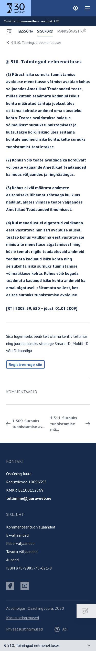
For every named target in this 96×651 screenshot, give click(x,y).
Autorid (12, 559)
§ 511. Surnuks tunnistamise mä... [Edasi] (71, 423)
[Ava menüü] (9, 31)
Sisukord (45, 31)
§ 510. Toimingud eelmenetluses (33, 42)
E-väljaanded (17, 535)
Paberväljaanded (20, 543)
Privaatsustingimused (24, 629)
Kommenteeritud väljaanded (30, 527)
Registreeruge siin (25, 364)
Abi (60, 629)
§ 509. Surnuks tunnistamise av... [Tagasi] (24, 423)
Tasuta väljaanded (22, 551)
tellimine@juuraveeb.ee (28, 498)
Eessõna (25, 31)
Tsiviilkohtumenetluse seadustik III (31, 21)
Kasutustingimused (22, 617)
